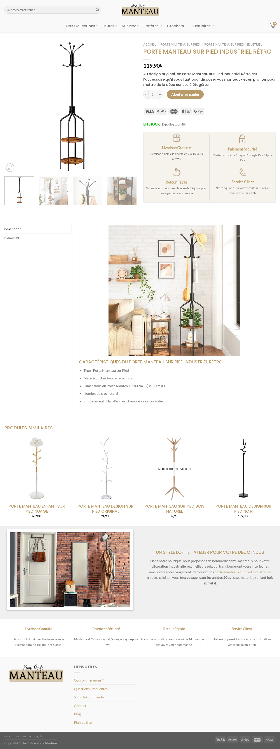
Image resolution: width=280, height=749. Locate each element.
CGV (7, 736)
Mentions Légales (33, 736)
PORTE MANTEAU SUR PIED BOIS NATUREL (175, 509)
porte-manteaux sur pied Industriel (241, 572)
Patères (153, 26)
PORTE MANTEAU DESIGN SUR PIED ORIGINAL (105, 509)
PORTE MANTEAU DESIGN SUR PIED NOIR (243, 509)
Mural (110, 26)
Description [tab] (12, 229)
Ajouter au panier (185, 94)
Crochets (177, 26)
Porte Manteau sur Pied (180, 44)
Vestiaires (203, 26)
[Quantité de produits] (152, 94)
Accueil (149, 44)
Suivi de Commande (89, 697)
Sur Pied (130, 26)
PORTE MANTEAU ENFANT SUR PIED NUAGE (37, 509)
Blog (77, 714)
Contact (80, 705)
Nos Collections (82, 26)
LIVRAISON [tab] (11, 238)
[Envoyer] (97, 10)
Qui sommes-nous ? (88, 680)
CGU (16, 736)
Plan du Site (83, 722)
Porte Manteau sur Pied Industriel (233, 44)
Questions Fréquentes (91, 689)
